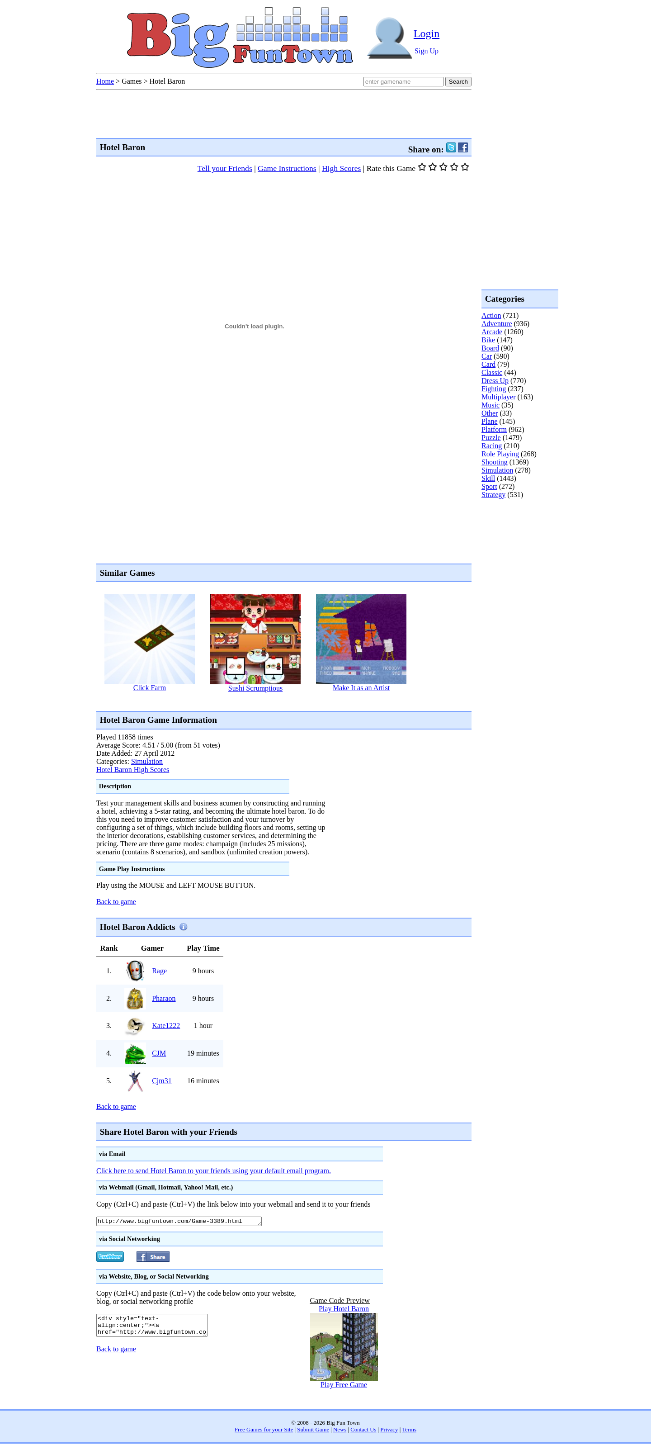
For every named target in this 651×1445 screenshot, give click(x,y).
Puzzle (491, 437)
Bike (488, 340)
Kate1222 (166, 1025)
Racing (491, 446)
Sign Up (427, 51)
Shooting (494, 462)
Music (490, 405)
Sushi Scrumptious (255, 688)
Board (490, 348)
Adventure (496, 323)
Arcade (491, 332)
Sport (489, 486)
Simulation (147, 761)
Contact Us (363, 1431)
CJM (159, 1053)
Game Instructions (287, 168)
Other (489, 413)
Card (488, 364)
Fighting (493, 389)
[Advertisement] (260, 700)
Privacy (389, 1431)
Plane (489, 421)
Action (491, 315)
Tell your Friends (225, 168)
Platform (494, 429)
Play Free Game (344, 1386)
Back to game (116, 901)
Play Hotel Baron (344, 1310)
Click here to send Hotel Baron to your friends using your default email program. (213, 1171)
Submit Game (313, 1431)
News (339, 1431)
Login (426, 33)
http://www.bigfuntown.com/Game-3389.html (189, 1222)
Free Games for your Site (264, 1431)
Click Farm (149, 688)
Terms (409, 1431)
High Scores (341, 168)
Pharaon (163, 998)
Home (105, 81)
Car (486, 356)
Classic (491, 372)
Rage (159, 971)
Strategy (493, 494)
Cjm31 (162, 1081)
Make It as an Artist (361, 688)
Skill (488, 478)
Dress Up (495, 380)
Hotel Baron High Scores (132, 769)
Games (132, 81)
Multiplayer (498, 397)
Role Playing (500, 454)
